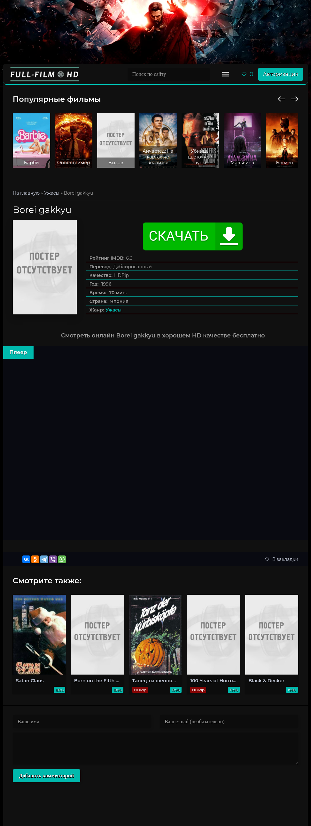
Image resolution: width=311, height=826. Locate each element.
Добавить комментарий (46, 775)
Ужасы (113, 310)
